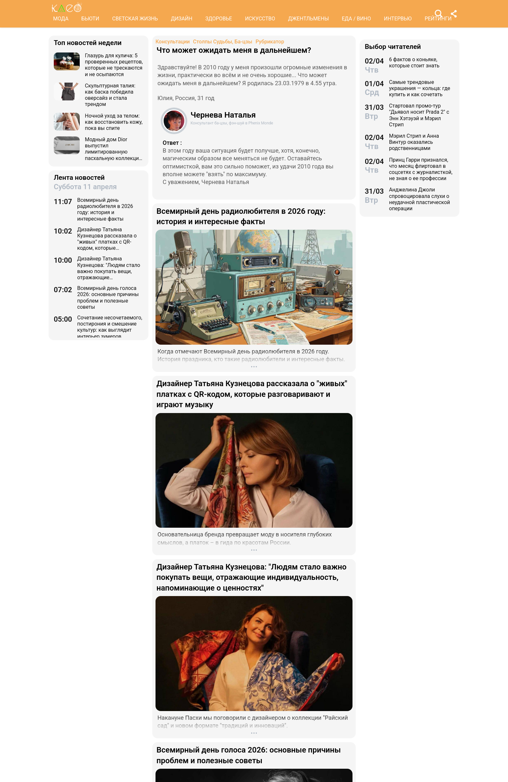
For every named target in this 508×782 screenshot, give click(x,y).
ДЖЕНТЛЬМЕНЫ (308, 19)
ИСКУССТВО (260, 19)
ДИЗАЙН (181, 19)
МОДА (60, 19)
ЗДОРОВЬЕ (218, 19)
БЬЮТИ (90, 19)
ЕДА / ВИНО (356, 19)
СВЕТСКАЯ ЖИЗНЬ (135, 19)
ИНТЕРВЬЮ (398, 19)
